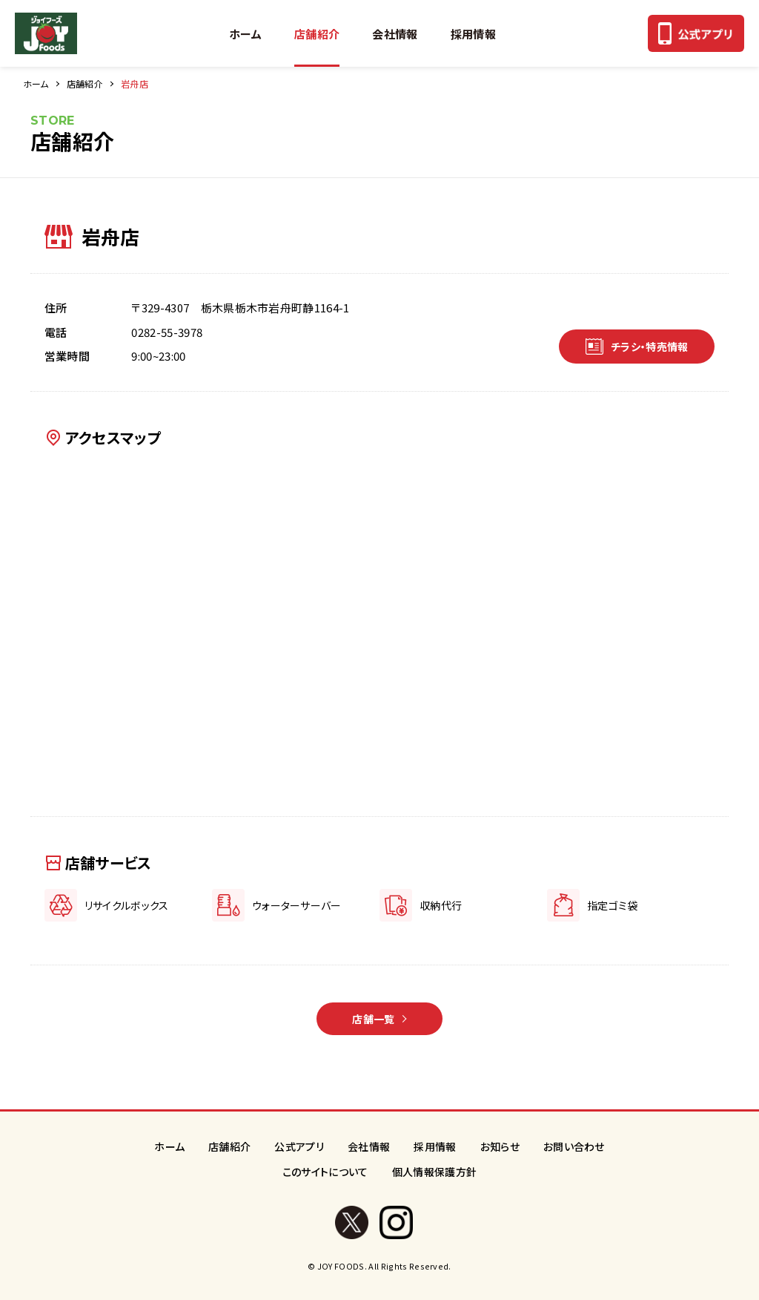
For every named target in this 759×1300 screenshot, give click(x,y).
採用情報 (473, 34)
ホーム (245, 34)
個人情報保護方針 (434, 1171)
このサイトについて (325, 1171)
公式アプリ (299, 1146)
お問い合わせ (574, 1146)
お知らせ (500, 1146)
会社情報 (394, 34)
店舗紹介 (316, 34)
